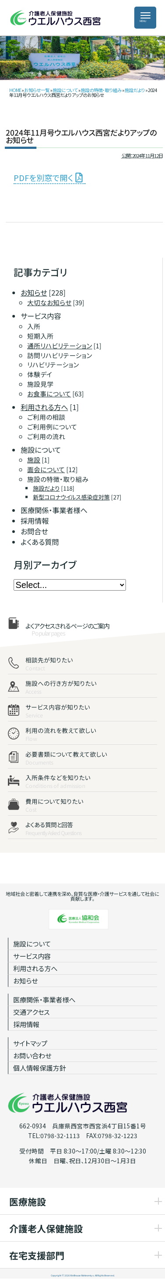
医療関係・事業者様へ (44, 999)
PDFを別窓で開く (43, 177)
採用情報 (26, 1024)
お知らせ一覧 (37, 90)
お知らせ (25, 980)
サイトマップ (30, 1043)
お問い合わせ (32, 1055)
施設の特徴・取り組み (101, 90)
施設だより (135, 90)
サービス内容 (32, 956)
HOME (15, 90)
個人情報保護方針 (39, 1067)
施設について (65, 90)
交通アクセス (31, 1012)
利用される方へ (35, 968)
